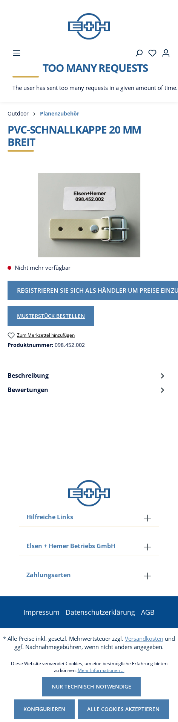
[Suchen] (136, 53)
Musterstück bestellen (51, 315)
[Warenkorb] (93, 80)
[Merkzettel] (150, 53)
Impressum (41, 612)
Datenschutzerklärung (100, 612)
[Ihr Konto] (163, 53)
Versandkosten (144, 638)
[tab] (87, 375)
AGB (148, 612)
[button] (89, 575)
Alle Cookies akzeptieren (123, 709)
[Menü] (14, 53)
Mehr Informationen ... (101, 670)
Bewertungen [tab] (87, 390)
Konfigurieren (44, 709)
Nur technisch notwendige (91, 686)
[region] (89, 215)
